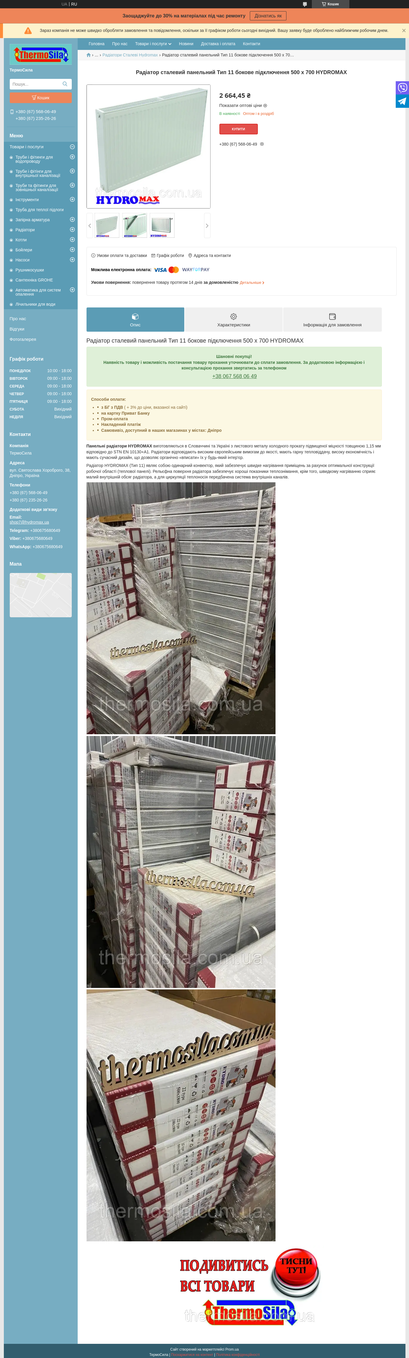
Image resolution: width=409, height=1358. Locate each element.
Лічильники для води (36, 304)
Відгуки (17, 328)
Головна (97, 43)
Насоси (23, 260)
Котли (21, 239)
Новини (186, 43)
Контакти (251, 43)
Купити (238, 129)
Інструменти (27, 199)
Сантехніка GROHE (34, 280)
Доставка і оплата (218, 43)
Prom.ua (232, 1349)
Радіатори (25, 229)
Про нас (18, 318)
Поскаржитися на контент (192, 1355)
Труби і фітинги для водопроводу (34, 159)
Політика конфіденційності (238, 1355)
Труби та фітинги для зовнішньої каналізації (37, 187)
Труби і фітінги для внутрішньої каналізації (38, 173)
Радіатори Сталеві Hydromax (130, 55)
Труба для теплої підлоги (40, 209)
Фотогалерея (23, 339)
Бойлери (24, 249)
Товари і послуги (27, 146)
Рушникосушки (30, 270)
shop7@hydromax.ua (29, 522)
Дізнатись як (268, 15)
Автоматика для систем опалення (38, 292)
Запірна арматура (33, 219)
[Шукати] (65, 84)
